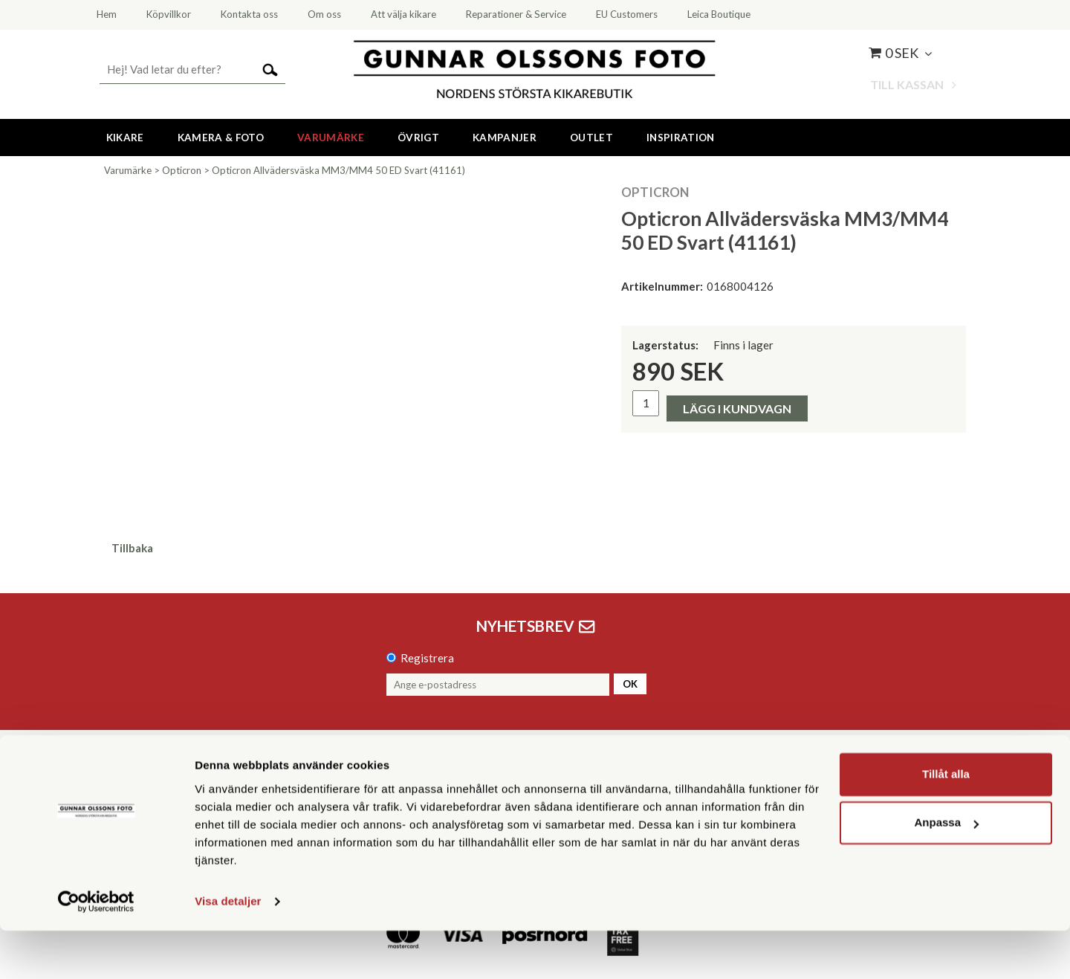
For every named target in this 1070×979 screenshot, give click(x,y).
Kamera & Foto (221, 137)
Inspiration (680, 137)
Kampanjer (504, 137)
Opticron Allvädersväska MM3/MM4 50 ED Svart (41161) (338, 170)
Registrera (427, 658)
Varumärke (330, 137)
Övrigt (418, 137)
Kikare (125, 137)
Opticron (181, 170)
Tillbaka (132, 548)
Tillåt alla (946, 822)
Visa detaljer (228, 949)
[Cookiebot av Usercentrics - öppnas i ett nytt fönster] (96, 950)
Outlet (591, 137)
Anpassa (946, 871)
